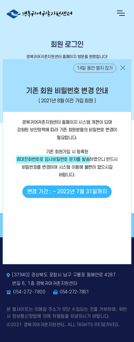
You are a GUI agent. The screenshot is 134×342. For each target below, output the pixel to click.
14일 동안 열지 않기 (95, 72)
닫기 (123, 72)
